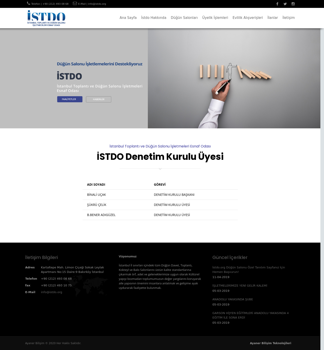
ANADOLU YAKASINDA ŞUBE (232, 299)
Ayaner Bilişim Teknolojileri (270, 343)
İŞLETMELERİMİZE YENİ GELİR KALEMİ (239, 285)
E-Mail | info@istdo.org (92, 3)
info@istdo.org (51, 292)
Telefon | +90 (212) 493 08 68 (49, 3)
